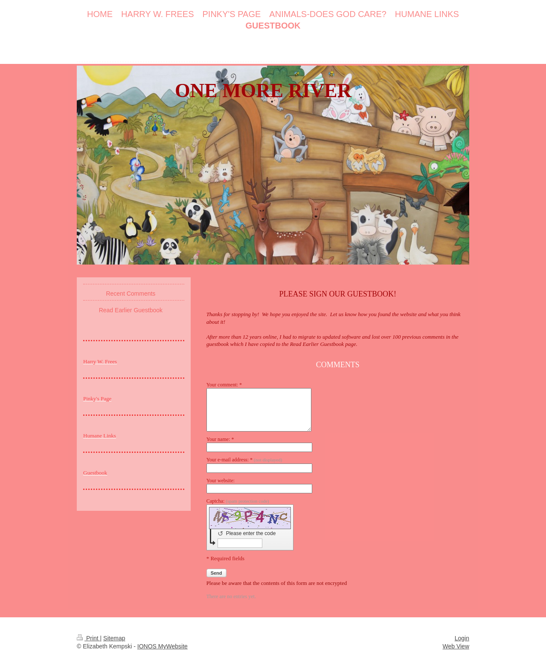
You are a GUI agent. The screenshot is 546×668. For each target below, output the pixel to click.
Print (88, 638)
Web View (455, 646)
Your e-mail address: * (244, 460)
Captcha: (237, 501)
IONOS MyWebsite (162, 646)
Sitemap (114, 638)
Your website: (220, 481)
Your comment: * (224, 385)
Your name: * (220, 439)
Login (462, 638)
